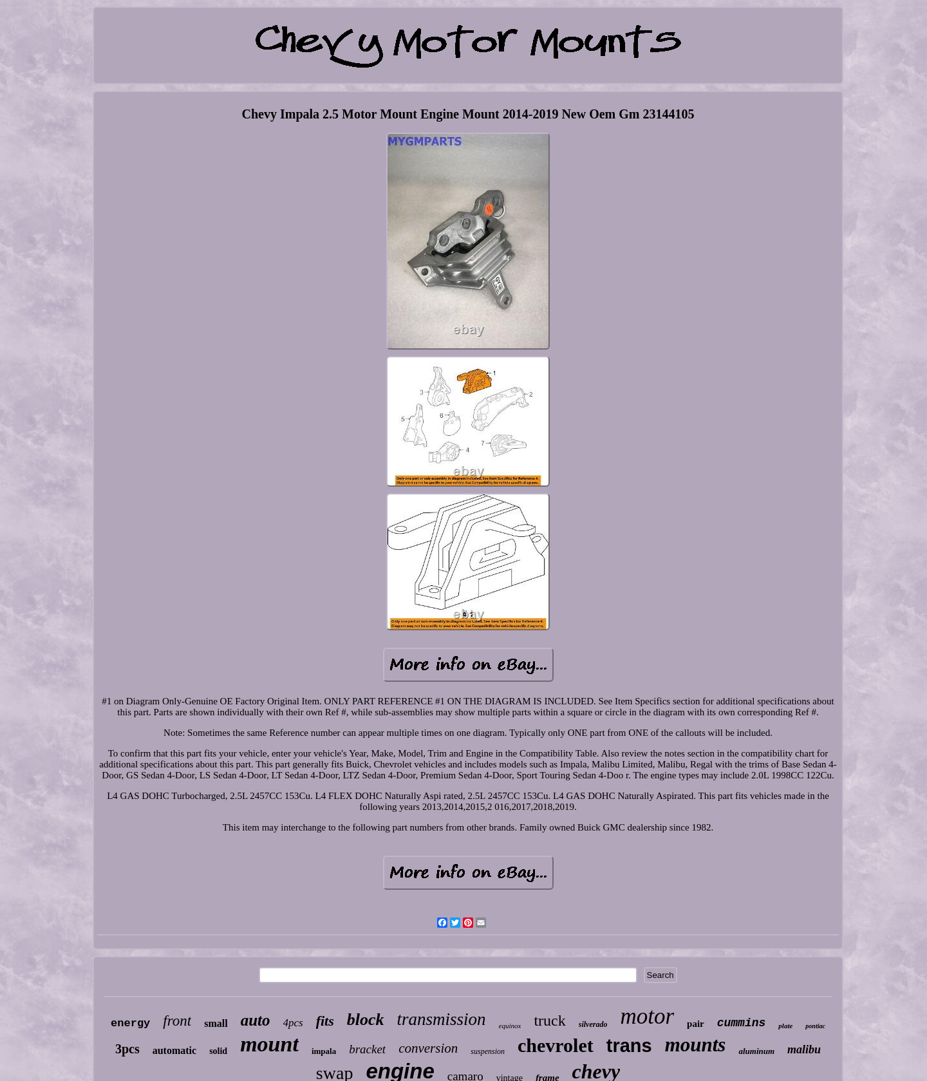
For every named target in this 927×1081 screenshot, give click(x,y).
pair (695, 1024)
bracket (367, 1049)
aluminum (756, 1051)
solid (218, 1051)
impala (324, 1051)
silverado (593, 1024)
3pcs (127, 1049)
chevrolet (556, 1045)
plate (785, 1025)
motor (647, 1016)
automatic (174, 1050)
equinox (510, 1025)
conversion (428, 1048)
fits (325, 1021)
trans (629, 1045)
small (215, 1023)
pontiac (815, 1025)
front (177, 1021)
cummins (741, 1023)
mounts (695, 1044)
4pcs (293, 1023)
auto (255, 1020)
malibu (804, 1049)
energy (130, 1023)
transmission (441, 1019)
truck (549, 1020)
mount (269, 1044)
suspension (488, 1051)
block (365, 1019)
